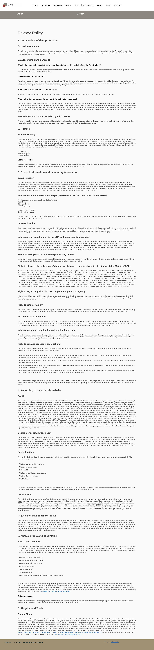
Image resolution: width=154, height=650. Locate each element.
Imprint (17, 642)
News (101, 5)
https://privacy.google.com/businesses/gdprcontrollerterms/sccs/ (81, 632)
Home (34, 5)
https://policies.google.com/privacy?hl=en (68, 634)
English (20, 14)
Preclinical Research (85, 5)
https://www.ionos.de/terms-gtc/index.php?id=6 (55, 591)
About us (44, 5)
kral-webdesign (115, 642)
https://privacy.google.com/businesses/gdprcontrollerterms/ (37, 632)
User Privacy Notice (33, 642)
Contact (119, 5)
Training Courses (61, 5)
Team (109, 5)
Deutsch (80, 14)
